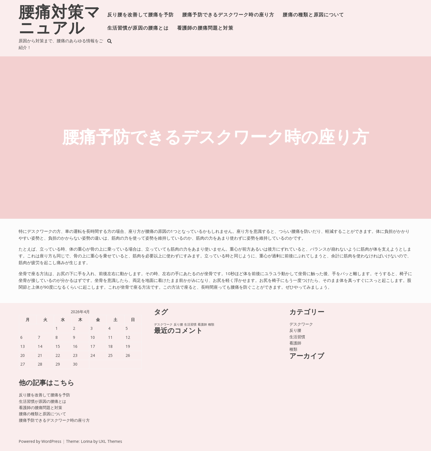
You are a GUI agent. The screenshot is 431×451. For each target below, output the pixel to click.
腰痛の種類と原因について (313, 15)
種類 (293, 349)
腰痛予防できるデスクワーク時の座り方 (228, 15)
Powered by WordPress (40, 441)
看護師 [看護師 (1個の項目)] (202, 324)
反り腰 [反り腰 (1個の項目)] (178, 324)
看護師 (295, 343)
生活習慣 (297, 336)
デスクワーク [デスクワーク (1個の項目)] (163, 324)
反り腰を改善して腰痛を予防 (140, 15)
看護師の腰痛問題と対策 (205, 28)
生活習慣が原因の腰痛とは (138, 28)
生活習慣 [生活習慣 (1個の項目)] (190, 324)
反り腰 (295, 330)
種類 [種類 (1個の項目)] (211, 324)
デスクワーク (301, 324)
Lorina (86, 441)
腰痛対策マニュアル (60, 21)
